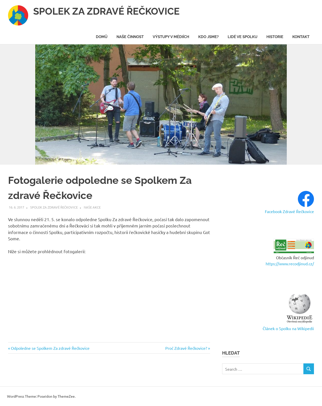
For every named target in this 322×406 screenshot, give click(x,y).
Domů (101, 37)
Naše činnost (130, 37)
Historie (274, 37)
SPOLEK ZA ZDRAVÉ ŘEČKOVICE (106, 11)
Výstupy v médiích (171, 37)
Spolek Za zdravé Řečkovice (54, 207)
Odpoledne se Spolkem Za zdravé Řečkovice (50, 348)
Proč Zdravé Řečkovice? (186, 348)
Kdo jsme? (208, 37)
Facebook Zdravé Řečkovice (289, 211)
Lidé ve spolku (242, 37)
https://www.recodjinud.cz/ (290, 263)
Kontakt (300, 37)
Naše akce (92, 207)
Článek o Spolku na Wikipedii (288, 328)
